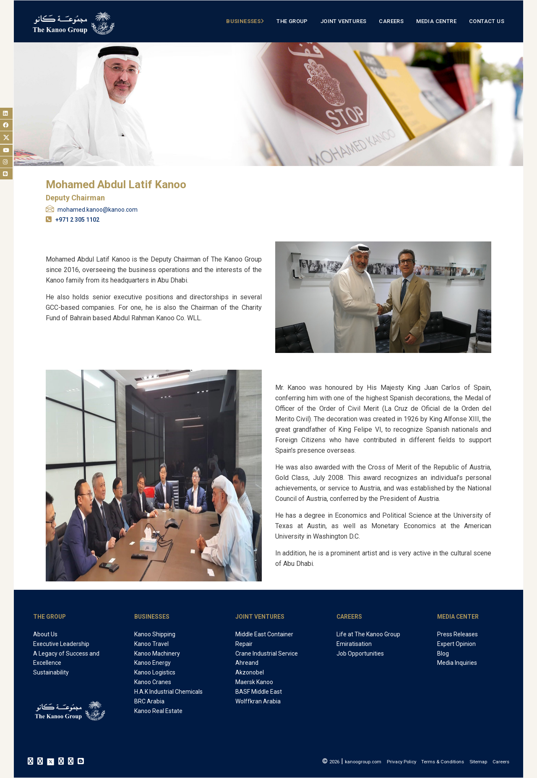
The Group (292, 21)
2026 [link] (334, 762)
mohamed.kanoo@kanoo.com (97, 209)
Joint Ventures (344, 21)
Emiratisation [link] (354, 644)
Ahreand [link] (246, 662)
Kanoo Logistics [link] (154, 672)
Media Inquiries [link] (457, 662)
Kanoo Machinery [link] (157, 653)
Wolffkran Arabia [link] (258, 701)
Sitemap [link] (478, 762)
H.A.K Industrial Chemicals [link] (168, 691)
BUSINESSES (151, 616)
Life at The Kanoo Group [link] (368, 634)
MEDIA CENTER (458, 616)
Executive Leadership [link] (61, 644)
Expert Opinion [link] (456, 644)
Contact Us (486, 21)
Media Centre (436, 21)
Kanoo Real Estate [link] (158, 711)
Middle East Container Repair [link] (264, 639)
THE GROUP (49, 616)
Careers (391, 21)
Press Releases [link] (457, 634)
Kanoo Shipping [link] (154, 634)
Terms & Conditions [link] (442, 762)
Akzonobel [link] (249, 672)
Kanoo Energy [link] (152, 662)
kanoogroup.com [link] (363, 762)
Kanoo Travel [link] (151, 644)
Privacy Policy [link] (401, 762)
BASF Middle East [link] (258, 691)
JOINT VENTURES (259, 616)
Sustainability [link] (51, 672)
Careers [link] (501, 762)
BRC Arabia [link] (149, 701)
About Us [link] (45, 634)
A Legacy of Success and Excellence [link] (66, 658)
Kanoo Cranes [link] (152, 682)
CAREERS (349, 616)
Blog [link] (443, 653)
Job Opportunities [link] (360, 653)
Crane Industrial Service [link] (266, 653)
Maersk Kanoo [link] (254, 682)
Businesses (243, 21)
